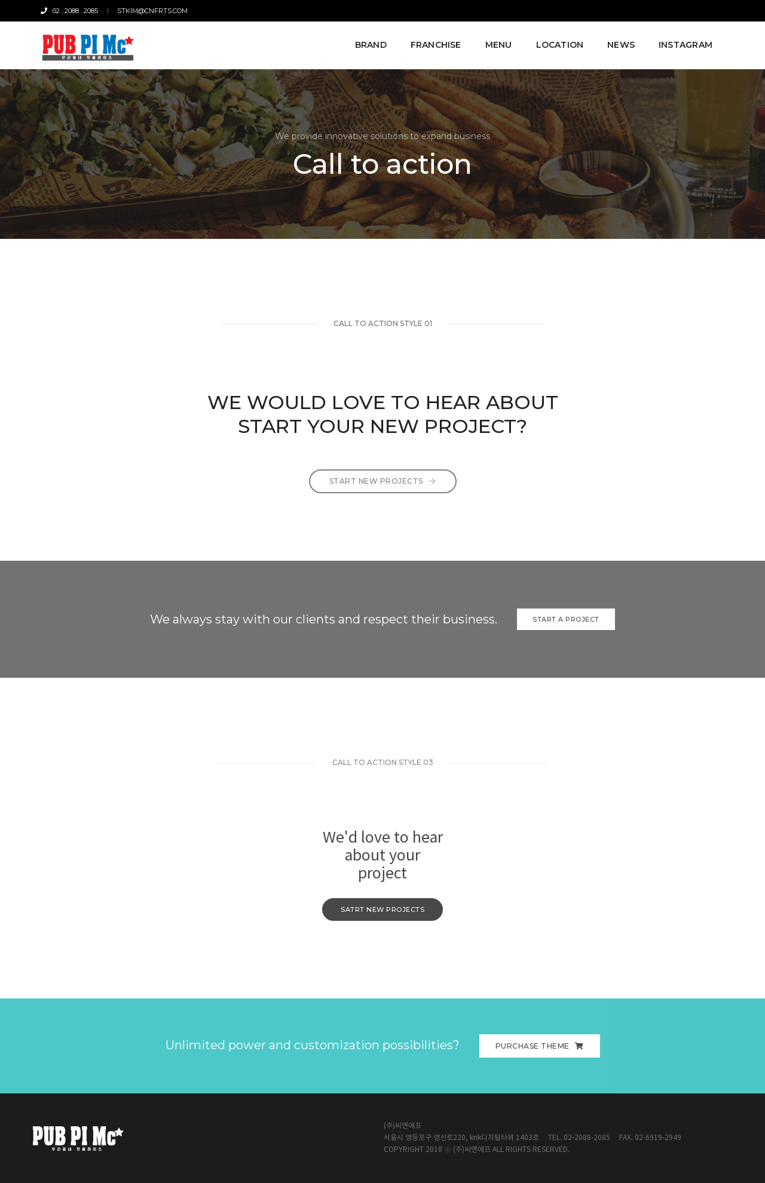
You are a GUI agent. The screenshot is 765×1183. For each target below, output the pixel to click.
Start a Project (566, 619)
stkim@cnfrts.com (152, 11)
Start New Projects (382, 492)
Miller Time (685, 11)
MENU (497, 43)
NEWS (620, 43)
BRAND (369, 43)
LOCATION (559, 43)
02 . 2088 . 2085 (70, 11)
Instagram (684, 43)
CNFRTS (644, 11)
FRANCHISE (434, 43)
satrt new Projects (382, 909)
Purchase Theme (539, 1045)
